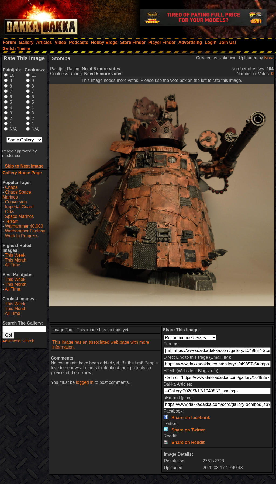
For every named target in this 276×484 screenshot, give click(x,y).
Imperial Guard (19, 206)
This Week (15, 255)
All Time (12, 265)
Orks (9, 211)
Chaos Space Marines (16, 194)
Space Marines (19, 216)
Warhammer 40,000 (24, 226)
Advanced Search (18, 341)
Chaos (11, 187)
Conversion (16, 202)
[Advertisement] (162, 314)
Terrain (11, 221)
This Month (15, 260)
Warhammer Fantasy (25, 231)
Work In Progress (21, 236)
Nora (269, 57)
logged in (85, 382)
